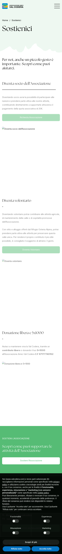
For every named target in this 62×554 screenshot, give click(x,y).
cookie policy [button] (43, 496)
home (5, 20)
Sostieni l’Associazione (31, 460)
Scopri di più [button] (31, 545)
